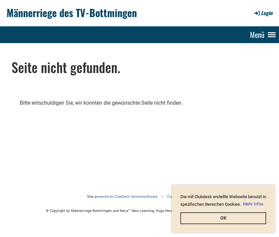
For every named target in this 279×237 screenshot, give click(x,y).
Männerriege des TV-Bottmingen (72, 13)
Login (263, 13)
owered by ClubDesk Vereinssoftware (127, 197)
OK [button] (223, 218)
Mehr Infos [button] (253, 203)
